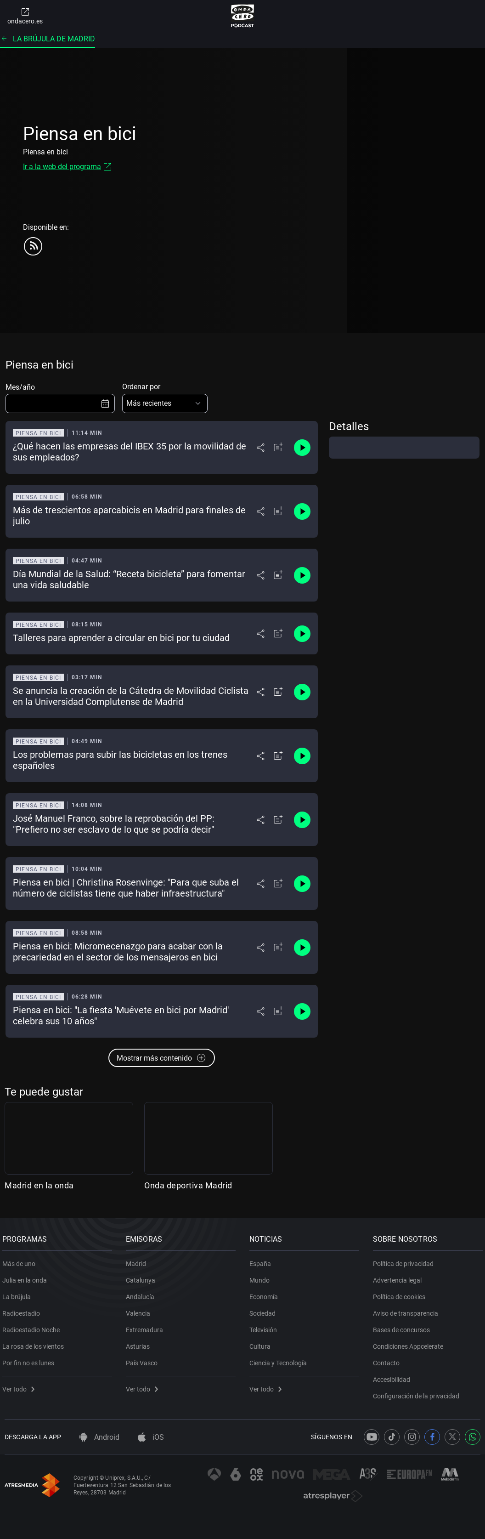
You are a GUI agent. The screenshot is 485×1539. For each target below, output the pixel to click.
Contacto (388, 1359)
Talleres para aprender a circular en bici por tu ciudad (121, 637)
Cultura (262, 1342)
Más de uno (21, 1260)
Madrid (138, 1260)
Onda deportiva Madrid (188, 1185)
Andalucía (142, 1293)
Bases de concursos (403, 1326)
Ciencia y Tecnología (280, 1359)
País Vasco (144, 1359)
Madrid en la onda (39, 1185)
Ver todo (21, 1385)
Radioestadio (23, 1309)
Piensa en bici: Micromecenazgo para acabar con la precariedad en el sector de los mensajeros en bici (118, 952)
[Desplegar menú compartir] (260, 447)
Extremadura (146, 1326)
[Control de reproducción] (302, 447)
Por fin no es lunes (30, 1359)
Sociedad (265, 1309)
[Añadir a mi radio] (278, 447)
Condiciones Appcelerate (410, 1342)
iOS (151, 1437)
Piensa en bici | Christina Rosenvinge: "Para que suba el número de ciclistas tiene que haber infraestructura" (126, 888)
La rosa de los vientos (35, 1342)
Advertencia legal (399, 1276)
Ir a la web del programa (62, 166)
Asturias (140, 1342)
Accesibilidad (393, 1376)
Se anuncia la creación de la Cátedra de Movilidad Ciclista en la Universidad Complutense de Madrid (130, 696)
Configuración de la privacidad (418, 1392)
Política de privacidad (405, 1260)
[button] (165, 403)
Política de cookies (401, 1293)
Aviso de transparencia (407, 1309)
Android (99, 1437)
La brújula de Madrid (47, 38)
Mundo (262, 1276)
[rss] (33, 246)
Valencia (140, 1309)
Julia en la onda (27, 1276)
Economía (266, 1293)
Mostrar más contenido (162, 1057)
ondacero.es (25, 15)
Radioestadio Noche (33, 1326)
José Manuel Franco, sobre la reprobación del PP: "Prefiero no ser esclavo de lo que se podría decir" (113, 824)
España (262, 1260)
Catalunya (143, 1276)
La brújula (19, 1293)
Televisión (265, 1326)
